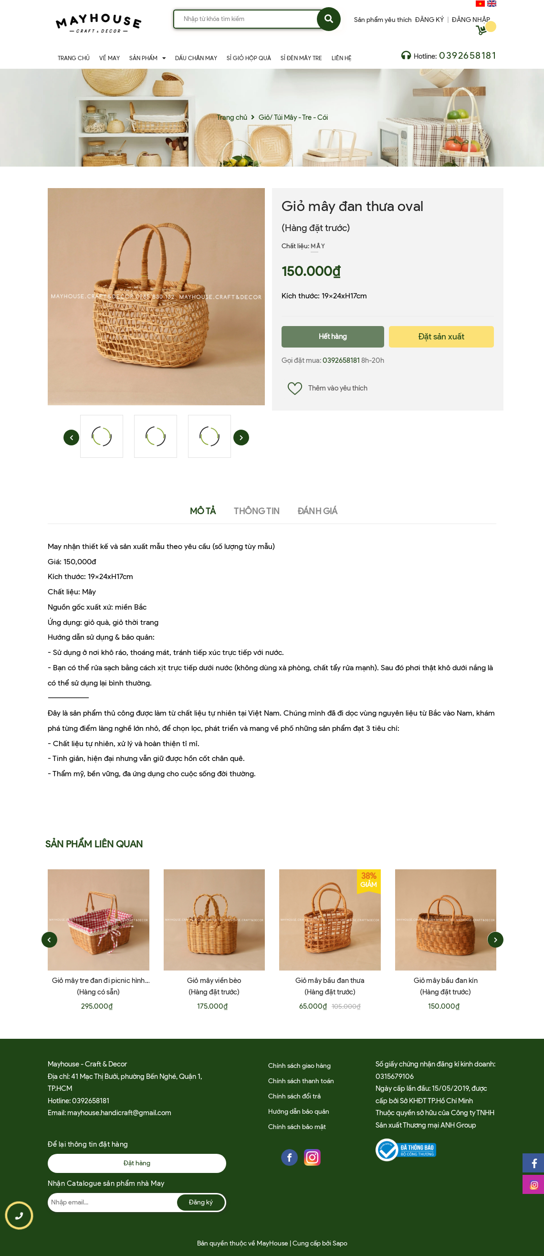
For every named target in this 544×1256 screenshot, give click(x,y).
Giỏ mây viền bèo (214, 980)
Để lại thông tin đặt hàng (88, 1144)
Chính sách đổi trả (294, 1096)
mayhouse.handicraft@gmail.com (119, 1112)
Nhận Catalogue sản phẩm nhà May (106, 1183)
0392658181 (467, 55)
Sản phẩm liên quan (94, 844)
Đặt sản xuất (441, 336)
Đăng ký (201, 1202)
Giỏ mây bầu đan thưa (330, 980)
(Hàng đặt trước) (316, 227)
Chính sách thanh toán (301, 1081)
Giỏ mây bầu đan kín (446, 980)
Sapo (340, 1243)
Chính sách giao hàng (299, 1066)
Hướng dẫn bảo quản (298, 1112)
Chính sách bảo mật (297, 1127)
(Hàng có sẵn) (98, 992)
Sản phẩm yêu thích (383, 20)
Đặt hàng (137, 1163)
